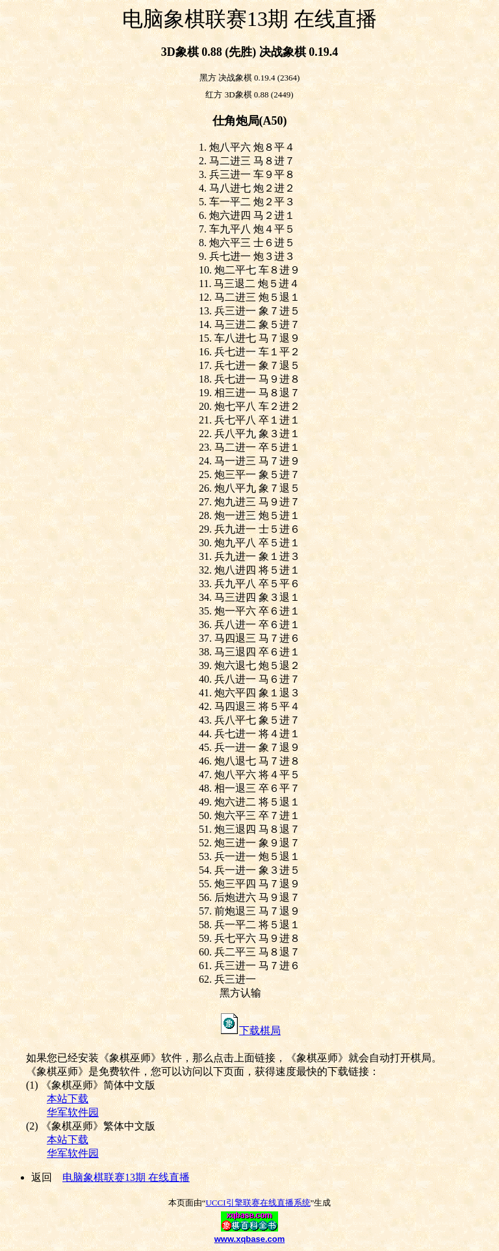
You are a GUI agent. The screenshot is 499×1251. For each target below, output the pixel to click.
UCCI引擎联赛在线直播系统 (257, 1202)
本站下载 (67, 1098)
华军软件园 (73, 1112)
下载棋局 (249, 1030)
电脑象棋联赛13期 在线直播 (126, 1177)
